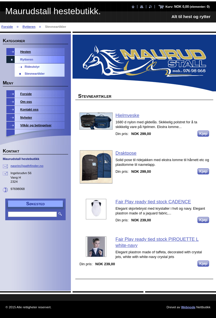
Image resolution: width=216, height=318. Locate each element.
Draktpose (126, 153)
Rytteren (28, 26)
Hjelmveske (127, 115)
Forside (7, 26)
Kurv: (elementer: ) (187, 6)
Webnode (188, 307)
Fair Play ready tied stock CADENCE (153, 201)
